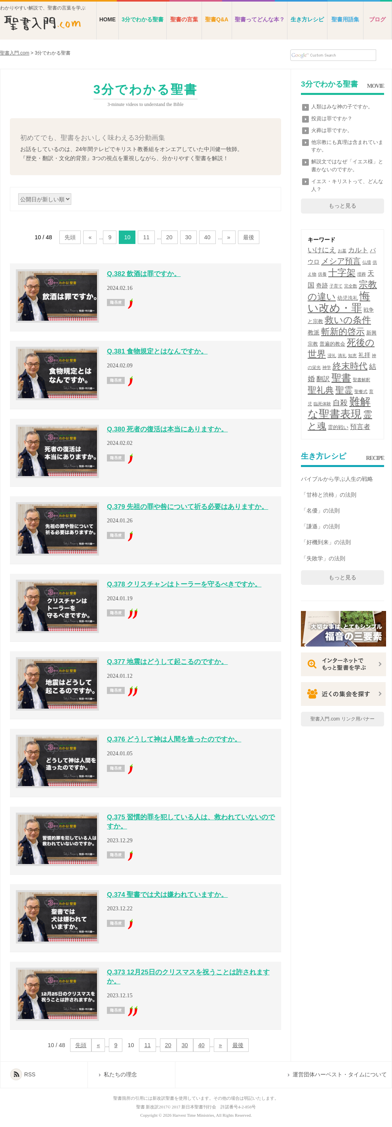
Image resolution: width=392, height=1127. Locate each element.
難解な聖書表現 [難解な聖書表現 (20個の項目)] (339, 408)
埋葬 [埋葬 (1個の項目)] (361, 274)
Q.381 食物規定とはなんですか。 (157, 351)
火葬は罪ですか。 (331, 130)
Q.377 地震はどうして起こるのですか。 (167, 662)
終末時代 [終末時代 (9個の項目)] (350, 366)
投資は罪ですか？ (331, 118)
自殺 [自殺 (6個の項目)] (340, 403)
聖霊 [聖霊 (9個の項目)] (344, 390)
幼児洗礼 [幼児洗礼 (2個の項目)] (347, 298)
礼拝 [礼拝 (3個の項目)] (364, 355)
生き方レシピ (307, 20)
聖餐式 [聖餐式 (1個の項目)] (360, 391)
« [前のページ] (89, 237)
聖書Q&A (216, 20)
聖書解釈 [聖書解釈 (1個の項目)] (361, 379)
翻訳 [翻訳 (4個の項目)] (323, 379)
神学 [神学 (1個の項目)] (326, 367)
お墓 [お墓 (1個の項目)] (342, 250)
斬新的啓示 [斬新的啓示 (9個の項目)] (343, 332)
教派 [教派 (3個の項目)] (314, 332)
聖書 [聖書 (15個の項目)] (341, 378)
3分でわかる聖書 (143, 20)
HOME (107, 20)
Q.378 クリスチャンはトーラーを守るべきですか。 (184, 584)
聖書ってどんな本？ (260, 20)
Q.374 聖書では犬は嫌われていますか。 (167, 894)
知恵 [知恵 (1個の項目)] (352, 355)
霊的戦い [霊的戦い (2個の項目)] (338, 427)
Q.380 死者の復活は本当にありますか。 (167, 429)
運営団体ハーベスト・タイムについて (340, 1075)
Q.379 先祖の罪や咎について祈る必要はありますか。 (187, 507)
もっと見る (342, 205)
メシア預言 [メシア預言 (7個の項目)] (341, 261)
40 (207, 237)
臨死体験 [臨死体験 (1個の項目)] (322, 403)
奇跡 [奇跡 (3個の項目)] (322, 285)
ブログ (377, 20)
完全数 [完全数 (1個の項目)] (350, 286)
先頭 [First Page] (70, 237)
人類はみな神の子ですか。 (342, 107)
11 (146, 237)
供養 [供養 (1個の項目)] (322, 274)
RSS (29, 1075)
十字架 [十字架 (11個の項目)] (342, 272)
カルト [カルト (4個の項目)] (358, 250)
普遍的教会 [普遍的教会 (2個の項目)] (332, 344)
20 (169, 237)
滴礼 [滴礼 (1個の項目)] (342, 355)
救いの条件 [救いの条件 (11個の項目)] (348, 320)
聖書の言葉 (184, 20)
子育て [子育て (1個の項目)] (336, 286)
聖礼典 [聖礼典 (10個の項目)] (321, 390)
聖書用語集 (345, 20)
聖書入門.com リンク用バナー (342, 719)
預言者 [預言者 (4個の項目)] (360, 427)
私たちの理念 (120, 1075)
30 (188, 237)
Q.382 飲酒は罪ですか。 (144, 274)
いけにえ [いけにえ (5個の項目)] (322, 250)
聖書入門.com (14, 53)
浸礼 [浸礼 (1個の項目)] (331, 355)
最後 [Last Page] (248, 237)
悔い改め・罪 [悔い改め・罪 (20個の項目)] (339, 302)
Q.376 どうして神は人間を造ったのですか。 (174, 739)
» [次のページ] (228, 237)
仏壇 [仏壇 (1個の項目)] (366, 262)
